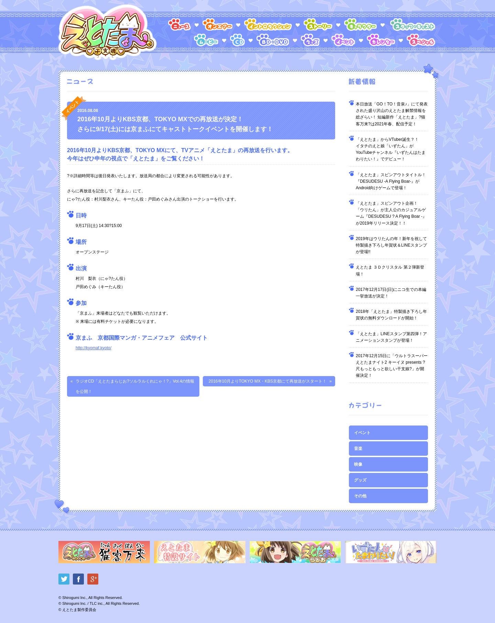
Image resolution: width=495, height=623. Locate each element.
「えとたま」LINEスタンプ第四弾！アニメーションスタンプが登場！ (391, 337)
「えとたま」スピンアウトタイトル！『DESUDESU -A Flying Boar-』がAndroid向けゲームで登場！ (391, 181)
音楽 (358, 448)
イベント (362, 432)
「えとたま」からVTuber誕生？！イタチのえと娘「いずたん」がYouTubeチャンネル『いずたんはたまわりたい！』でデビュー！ (391, 149)
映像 (358, 464)
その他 (360, 496)
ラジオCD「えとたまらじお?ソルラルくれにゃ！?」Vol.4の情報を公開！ (135, 386)
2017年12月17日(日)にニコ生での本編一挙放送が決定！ (391, 292)
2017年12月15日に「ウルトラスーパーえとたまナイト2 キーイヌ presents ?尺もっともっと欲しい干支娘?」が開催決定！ (392, 365)
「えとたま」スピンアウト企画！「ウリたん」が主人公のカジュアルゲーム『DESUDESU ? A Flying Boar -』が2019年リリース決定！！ (391, 213)
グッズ (360, 480)
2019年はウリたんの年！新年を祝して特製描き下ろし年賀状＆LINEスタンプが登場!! (391, 245)
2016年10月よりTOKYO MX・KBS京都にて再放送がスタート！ (268, 381)
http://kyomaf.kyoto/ (93, 348)
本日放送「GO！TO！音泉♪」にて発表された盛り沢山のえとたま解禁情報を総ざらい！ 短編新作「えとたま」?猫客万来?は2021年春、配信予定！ (392, 114)
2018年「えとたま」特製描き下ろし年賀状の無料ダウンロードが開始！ (391, 314)
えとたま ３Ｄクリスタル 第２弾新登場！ (390, 270)
